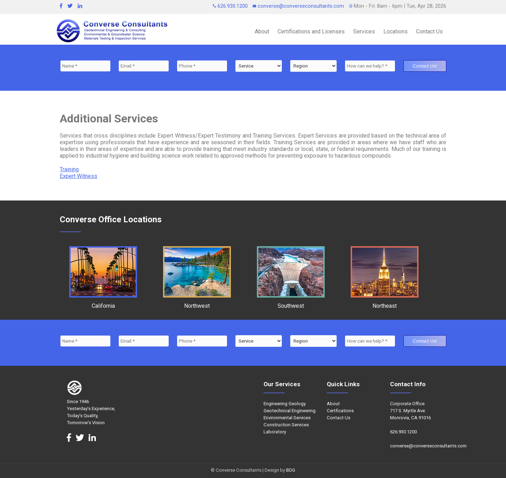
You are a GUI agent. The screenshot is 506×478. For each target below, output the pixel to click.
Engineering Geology (285, 403)
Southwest (291, 302)
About (262, 31)
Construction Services (286, 424)
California (103, 302)
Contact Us (429, 31)
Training (69, 169)
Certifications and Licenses (311, 31)
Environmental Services (287, 417)
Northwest (197, 302)
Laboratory (275, 431)
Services (364, 31)
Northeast (385, 302)
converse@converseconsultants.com (299, 6)
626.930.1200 (231, 6)
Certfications (340, 410)
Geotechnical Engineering (290, 410)
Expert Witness (78, 176)
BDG (290, 470)
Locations (395, 31)
